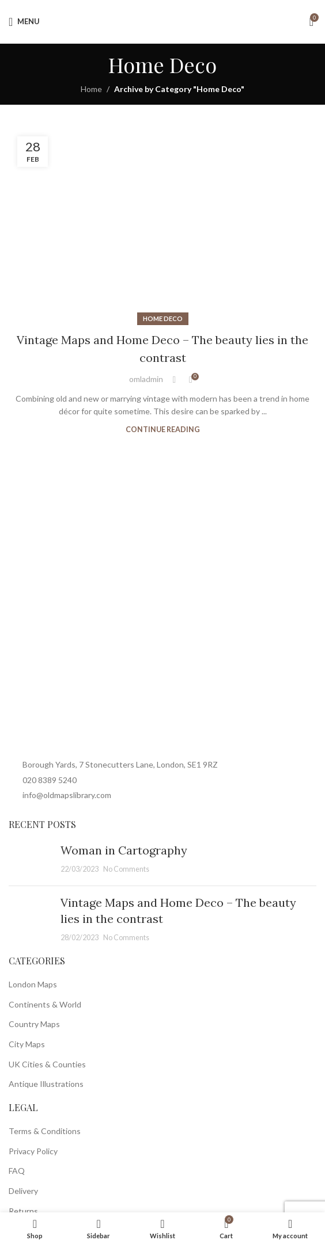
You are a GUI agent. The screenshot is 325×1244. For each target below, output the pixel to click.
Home (91, 89)
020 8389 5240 (49, 780)
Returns (23, 1211)
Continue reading (163, 429)
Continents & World (45, 1004)
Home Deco (163, 318)
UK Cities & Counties (47, 1064)
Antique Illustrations (46, 1084)
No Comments (126, 869)
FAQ (17, 1171)
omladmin (146, 379)
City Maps (27, 1044)
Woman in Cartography (124, 850)
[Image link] (124, 720)
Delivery (23, 1191)
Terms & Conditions (45, 1131)
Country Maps (34, 1024)
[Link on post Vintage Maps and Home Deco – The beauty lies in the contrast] (162, 224)
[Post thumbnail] (30, 859)
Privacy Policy (33, 1151)
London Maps (33, 984)
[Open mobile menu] (24, 21)
